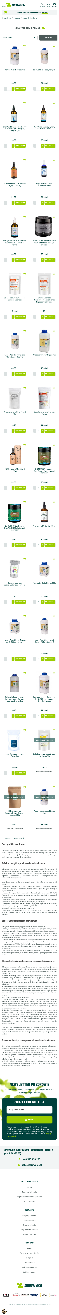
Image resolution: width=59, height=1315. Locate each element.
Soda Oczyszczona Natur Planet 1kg (14, 755)
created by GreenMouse (43, 1304)
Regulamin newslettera (29, 1230)
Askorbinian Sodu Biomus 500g (44, 583)
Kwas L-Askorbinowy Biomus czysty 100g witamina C (15, 641)
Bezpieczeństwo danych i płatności (29, 1197)
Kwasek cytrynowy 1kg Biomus (44, 355)
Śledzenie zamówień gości (29, 1253)
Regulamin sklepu (29, 1220)
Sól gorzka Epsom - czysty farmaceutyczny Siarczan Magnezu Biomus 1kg (14, 699)
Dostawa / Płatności (29, 1192)
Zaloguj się (29, 1258)
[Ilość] (9, 89)
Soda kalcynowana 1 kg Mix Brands (44, 413)
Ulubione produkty (29, 1272)
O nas (29, 1187)
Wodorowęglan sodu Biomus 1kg (44, 812)
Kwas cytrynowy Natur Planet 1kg (15, 413)
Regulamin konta (29, 1225)
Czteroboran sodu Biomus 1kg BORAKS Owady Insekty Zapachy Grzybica (44, 699)
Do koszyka (20, 89)
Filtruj (48, 37)
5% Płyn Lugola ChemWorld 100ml (15, 470)
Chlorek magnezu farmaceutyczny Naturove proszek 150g (14, 813)
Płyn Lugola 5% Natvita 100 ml (44, 526)
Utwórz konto (30, 1263)
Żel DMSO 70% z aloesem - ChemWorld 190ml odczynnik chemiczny (44, 471)
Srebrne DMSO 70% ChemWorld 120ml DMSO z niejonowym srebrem (44, 243)
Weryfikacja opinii (29, 1234)
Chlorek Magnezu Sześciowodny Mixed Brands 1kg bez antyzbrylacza (44, 300)
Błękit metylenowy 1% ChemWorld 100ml (44, 185)
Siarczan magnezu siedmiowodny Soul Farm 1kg (15, 584)
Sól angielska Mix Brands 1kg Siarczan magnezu (14, 299)
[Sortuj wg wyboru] (20, 37)
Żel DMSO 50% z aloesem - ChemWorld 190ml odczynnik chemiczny (14, 528)
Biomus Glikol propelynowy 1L (44, 70)
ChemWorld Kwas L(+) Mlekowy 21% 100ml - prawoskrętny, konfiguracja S (14, 129)
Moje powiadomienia (29, 1267)
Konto (29, 1248)
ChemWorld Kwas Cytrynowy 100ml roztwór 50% (44, 128)
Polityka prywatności (29, 1216)
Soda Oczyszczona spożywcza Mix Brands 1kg (44, 755)
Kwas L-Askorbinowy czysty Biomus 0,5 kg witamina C (44, 641)
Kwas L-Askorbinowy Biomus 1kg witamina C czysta (15, 356)
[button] (42, 4)
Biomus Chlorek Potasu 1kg (15, 70)
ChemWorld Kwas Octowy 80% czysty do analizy (14, 185)
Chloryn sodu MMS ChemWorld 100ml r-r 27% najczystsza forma (14, 243)
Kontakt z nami (29, 1201)
